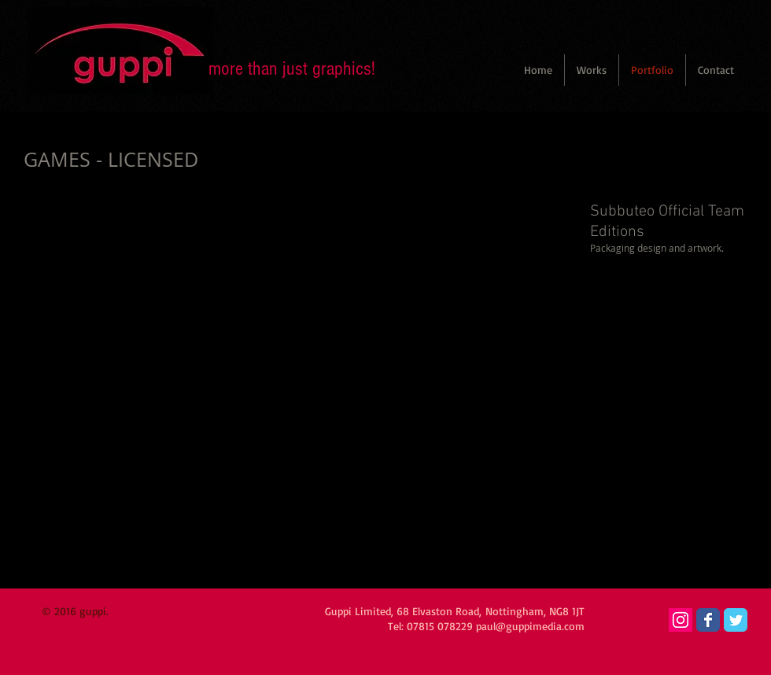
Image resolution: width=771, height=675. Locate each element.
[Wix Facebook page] (708, 620)
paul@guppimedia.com (530, 626)
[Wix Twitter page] (735, 620)
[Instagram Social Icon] (680, 620)
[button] (591, 70)
